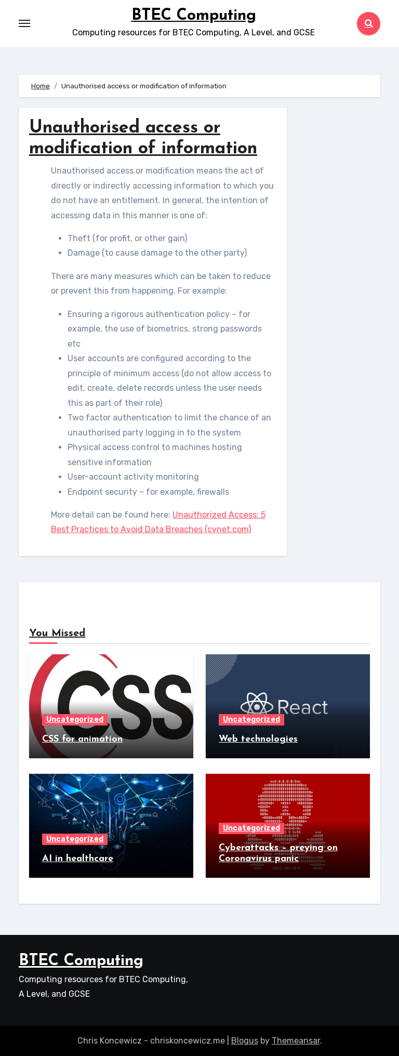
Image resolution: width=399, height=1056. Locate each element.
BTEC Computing (193, 16)
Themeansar (296, 1041)
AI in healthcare (77, 859)
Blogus (244, 1041)
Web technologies (258, 739)
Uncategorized (74, 719)
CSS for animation (82, 739)
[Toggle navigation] (24, 23)
